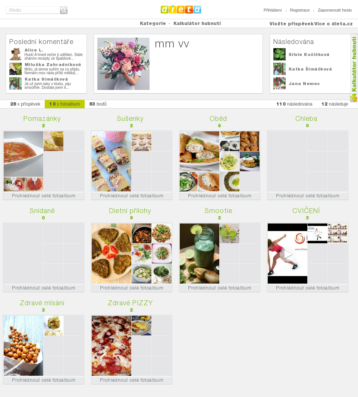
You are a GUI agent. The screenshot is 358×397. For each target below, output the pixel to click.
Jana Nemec (304, 83)
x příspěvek (25, 104)
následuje (334, 104)
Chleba (306, 118)
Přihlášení (273, 10)
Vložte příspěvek (292, 23)
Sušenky (130, 118)
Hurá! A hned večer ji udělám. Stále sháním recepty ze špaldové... (54, 56)
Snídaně (42, 211)
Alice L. (34, 50)
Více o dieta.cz (333, 23)
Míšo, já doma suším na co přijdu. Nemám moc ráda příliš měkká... (53, 71)
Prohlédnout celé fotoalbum (44, 195)
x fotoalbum (64, 104)
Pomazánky (42, 118)
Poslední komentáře (41, 42)
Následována (293, 42)
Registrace (300, 10)
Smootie (218, 211)
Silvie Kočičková (309, 54)
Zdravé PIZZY (130, 303)
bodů (98, 104)
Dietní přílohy (130, 211)
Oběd (218, 118)
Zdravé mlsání (42, 303)
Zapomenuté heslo (335, 10)
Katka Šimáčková (46, 79)
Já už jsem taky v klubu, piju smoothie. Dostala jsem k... (48, 86)
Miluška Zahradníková (53, 64)
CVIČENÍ (306, 211)
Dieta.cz (181, 9)
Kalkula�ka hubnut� (353, 68)
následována (294, 104)
